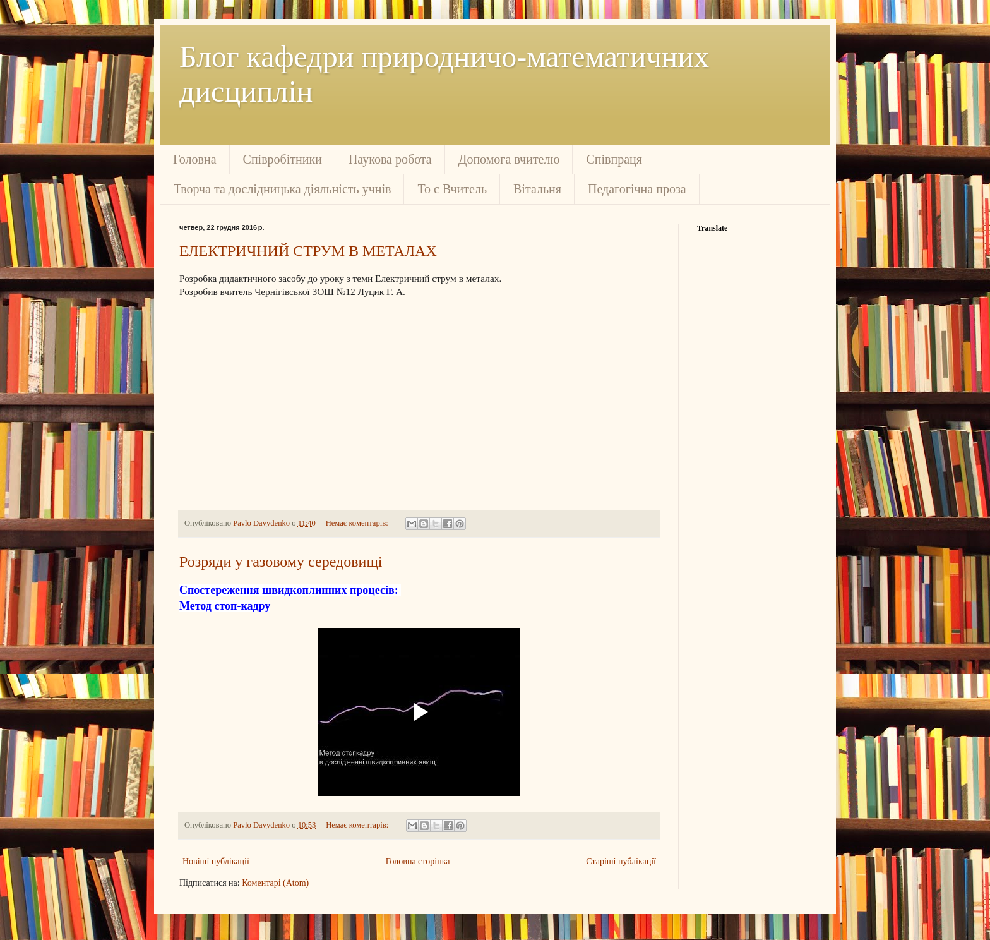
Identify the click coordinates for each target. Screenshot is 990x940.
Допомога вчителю (509, 159)
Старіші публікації (621, 861)
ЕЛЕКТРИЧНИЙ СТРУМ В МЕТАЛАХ (308, 251)
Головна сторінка (418, 861)
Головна (195, 159)
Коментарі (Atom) (275, 883)
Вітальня (537, 189)
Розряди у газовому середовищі (281, 561)
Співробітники (282, 159)
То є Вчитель (452, 189)
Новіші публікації (215, 861)
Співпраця (614, 159)
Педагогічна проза (637, 189)
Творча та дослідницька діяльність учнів (282, 189)
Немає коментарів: (358, 523)
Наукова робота (390, 159)
